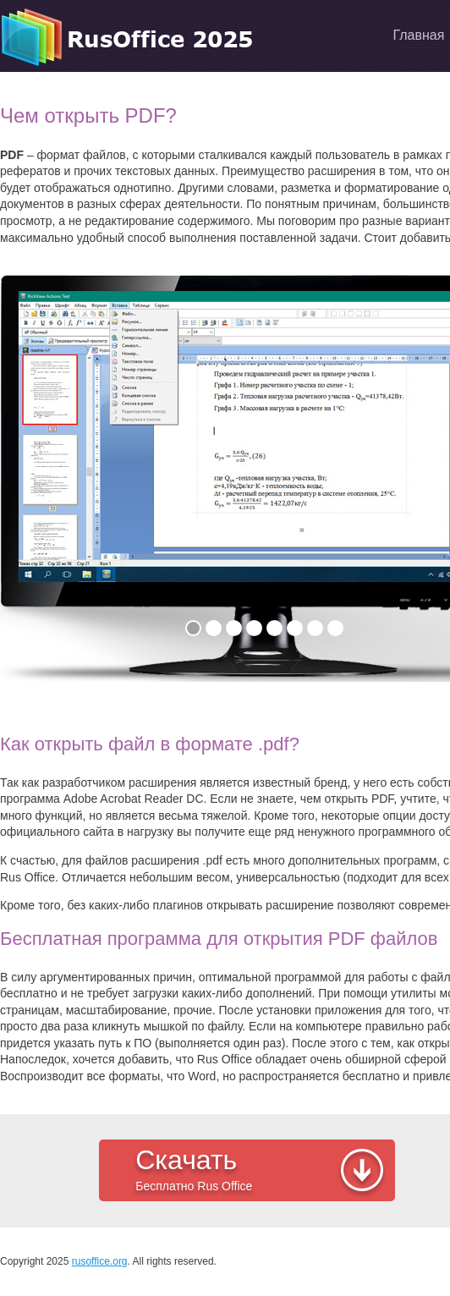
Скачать (261, 1171)
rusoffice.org (100, 1261)
